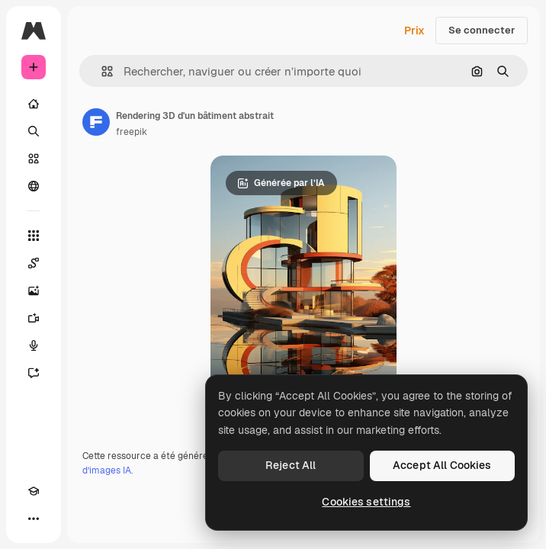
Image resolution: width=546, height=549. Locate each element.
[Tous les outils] (33, 235)
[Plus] (33, 518)
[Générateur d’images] (33, 290)
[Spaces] (33, 263)
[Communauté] (33, 186)
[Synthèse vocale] (33, 345)
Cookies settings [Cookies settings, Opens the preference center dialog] (366, 502)
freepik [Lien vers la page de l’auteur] (131, 132)
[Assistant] (33, 373)
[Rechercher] (33, 131)
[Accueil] (33, 104)
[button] (101, 71)
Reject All (290, 465)
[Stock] (33, 158)
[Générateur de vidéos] (33, 318)
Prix (414, 30)
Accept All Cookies (442, 465)
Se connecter (481, 30)
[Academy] (33, 491)
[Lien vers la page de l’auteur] (96, 122)
